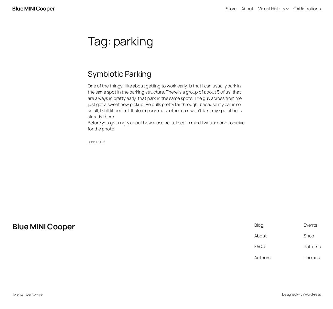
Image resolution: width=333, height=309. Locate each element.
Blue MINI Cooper (33, 8)
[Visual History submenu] (287, 8)
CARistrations (307, 8)
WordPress (312, 294)
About (247, 8)
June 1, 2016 (97, 141)
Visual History (271, 8)
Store (231, 8)
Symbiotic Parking (119, 73)
